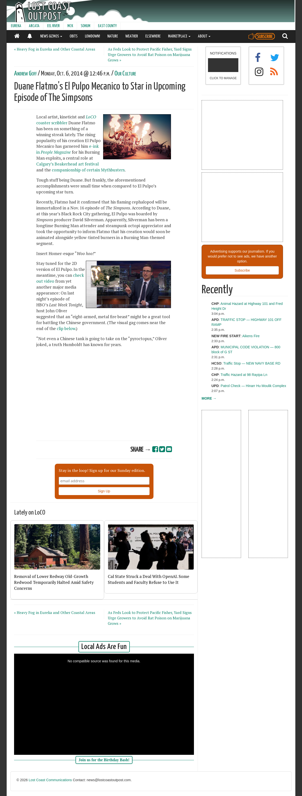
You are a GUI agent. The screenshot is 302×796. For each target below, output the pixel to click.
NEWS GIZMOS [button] (51, 36)
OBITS (73, 36)
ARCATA (34, 26)
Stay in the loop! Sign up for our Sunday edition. (102, 470)
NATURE (112, 36)
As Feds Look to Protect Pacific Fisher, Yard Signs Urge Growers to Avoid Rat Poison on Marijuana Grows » (150, 54)
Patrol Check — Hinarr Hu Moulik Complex (253, 386)
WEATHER (131, 36)
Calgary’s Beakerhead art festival (67, 164)
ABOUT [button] (204, 36)
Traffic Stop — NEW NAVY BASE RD (251, 363)
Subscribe (242, 270)
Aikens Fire (251, 336)
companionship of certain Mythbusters (88, 170)
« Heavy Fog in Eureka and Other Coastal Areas (54, 49)
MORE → (209, 398)
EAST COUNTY (107, 26)
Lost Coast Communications (50, 780)
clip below (66, 328)
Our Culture (125, 73)
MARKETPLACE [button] (179, 36)
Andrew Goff (25, 73)
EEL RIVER (53, 26)
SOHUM (85, 26)
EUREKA (16, 26)
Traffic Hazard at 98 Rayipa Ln (244, 375)
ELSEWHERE (153, 36)
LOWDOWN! (92, 36)
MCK (70, 26)
